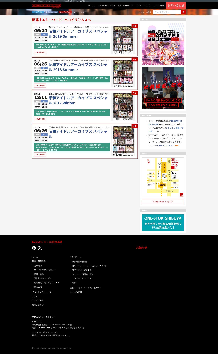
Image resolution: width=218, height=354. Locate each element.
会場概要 (38, 266)
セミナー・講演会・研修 (83, 274)
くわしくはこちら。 (165, 145)
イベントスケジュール (41, 292)
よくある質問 (76, 292)
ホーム (35, 257)
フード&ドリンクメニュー (45, 270)
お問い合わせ (38, 305)
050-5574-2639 (44, 335)
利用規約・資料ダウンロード (46, 282)
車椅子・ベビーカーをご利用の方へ (85, 288)
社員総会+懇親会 (79, 261)
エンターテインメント (82, 278)
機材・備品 (39, 274)
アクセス (36, 296)
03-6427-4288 (44, 327)
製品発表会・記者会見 (82, 270)
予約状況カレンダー (43, 278)
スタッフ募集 (38, 300)
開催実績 (38, 287)
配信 (74, 282)
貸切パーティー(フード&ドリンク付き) (89, 266)
